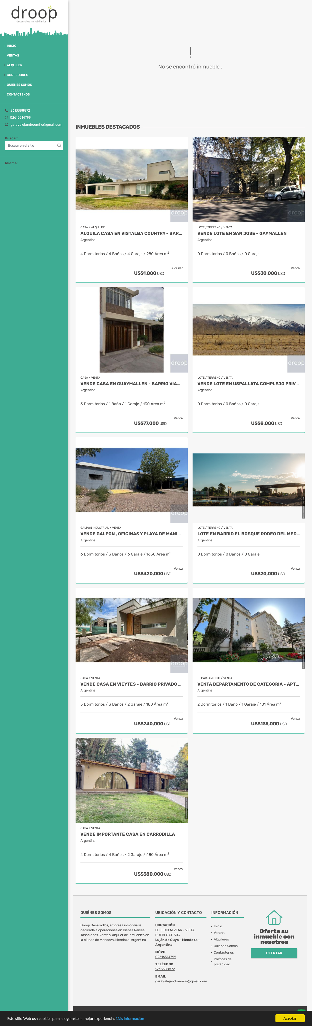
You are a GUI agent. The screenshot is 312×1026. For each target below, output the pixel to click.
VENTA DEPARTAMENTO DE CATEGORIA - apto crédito (248, 684)
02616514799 (20, 117)
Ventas (13, 55)
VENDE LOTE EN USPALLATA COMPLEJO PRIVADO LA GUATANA (248, 383)
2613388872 (20, 110)
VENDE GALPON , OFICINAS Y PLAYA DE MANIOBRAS (131, 534)
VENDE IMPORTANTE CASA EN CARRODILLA (127, 834)
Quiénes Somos (19, 84)
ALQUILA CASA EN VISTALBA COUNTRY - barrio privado (131, 233)
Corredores (17, 75)
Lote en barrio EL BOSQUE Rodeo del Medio (248, 534)
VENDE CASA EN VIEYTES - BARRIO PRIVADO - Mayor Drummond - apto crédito (131, 684)
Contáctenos (18, 94)
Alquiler (14, 65)
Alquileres (221, 939)
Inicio (11, 46)
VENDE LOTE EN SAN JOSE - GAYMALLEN (242, 233)
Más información (130, 1018)
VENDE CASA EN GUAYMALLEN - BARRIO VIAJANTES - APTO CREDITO (131, 383)
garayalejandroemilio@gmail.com (36, 125)
